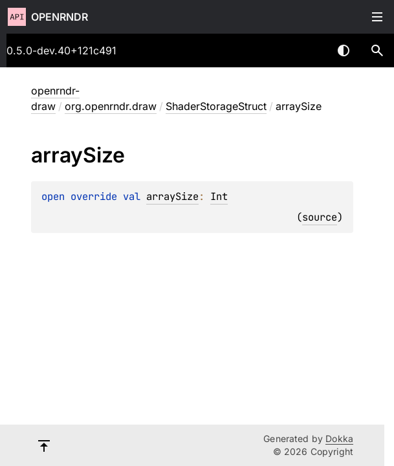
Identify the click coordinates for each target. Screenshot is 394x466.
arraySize (172, 196)
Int (219, 196)
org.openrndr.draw (111, 106)
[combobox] (310, 50)
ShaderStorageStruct (216, 106)
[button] (377, 50)
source (319, 217)
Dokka (339, 438)
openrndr (59, 16)
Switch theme (343, 50)
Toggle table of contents (377, 17)
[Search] (377, 50)
